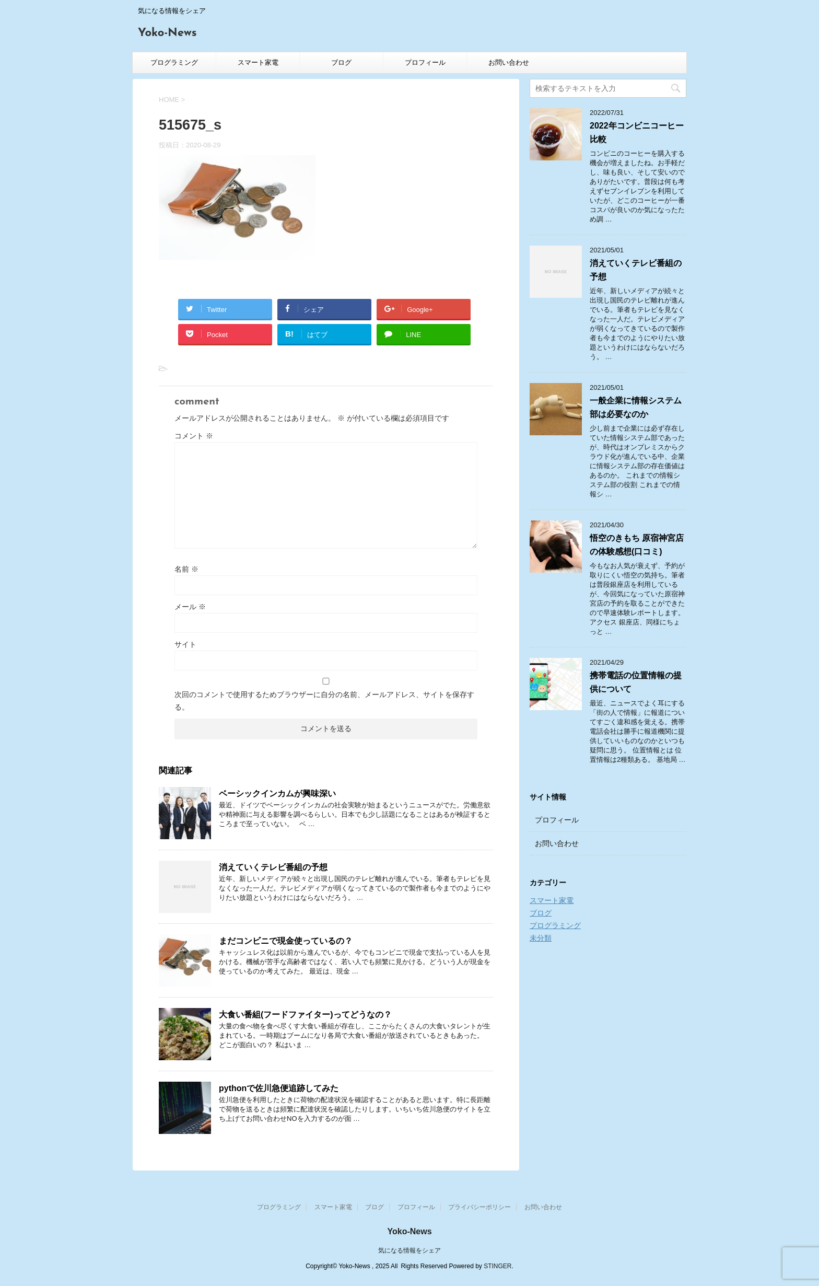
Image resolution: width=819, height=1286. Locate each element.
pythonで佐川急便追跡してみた (278, 1088)
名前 (186, 569)
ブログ (341, 62)
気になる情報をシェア (409, 1250)
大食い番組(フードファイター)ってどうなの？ (305, 1014)
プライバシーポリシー (479, 1207)
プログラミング (174, 62)
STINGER (497, 1266)
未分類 (541, 938)
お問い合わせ (508, 62)
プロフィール (425, 62)
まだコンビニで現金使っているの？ (286, 940)
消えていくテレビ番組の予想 (273, 867)
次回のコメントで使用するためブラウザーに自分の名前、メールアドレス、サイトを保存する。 (324, 700)
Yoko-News (167, 33)
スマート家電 (258, 62)
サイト (185, 644)
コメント (193, 436)
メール (190, 607)
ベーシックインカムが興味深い (277, 793)
